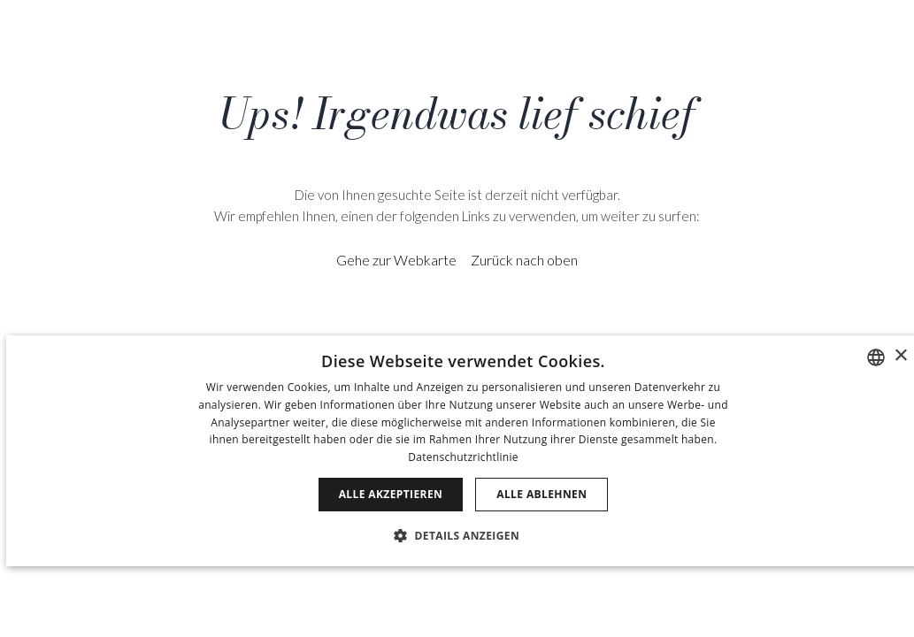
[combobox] (876, 357)
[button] (463, 535)
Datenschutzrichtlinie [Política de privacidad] (463, 456)
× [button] (900, 356)
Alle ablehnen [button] (541, 494)
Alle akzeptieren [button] (391, 494)
